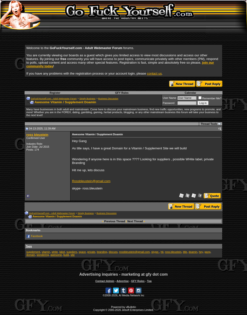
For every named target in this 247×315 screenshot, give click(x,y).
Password (168, 103)
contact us (154, 73)
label (62, 251)
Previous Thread (114, 221)
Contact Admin (104, 281)
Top (149, 281)
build (66, 254)
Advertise (122, 281)
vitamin (46, 251)
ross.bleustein (173, 251)
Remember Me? (209, 98)
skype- (155, 251)
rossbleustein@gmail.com (134, 251)
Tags (29, 246)
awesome (56, 254)
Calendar (190, 92)
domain (30, 254)
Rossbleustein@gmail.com (91, 181)
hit (162, 251)
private (91, 251)
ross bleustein (37, 134)
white (55, 251)
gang (207, 251)
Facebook (37, 236)
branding (102, 251)
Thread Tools (209, 123)
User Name (169, 97)
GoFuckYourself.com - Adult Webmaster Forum (54, 98)
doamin (193, 251)
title (185, 251)
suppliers (71, 251)
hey (201, 251)
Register (55, 92)
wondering (42, 254)
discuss (113, 251)
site (73, 254)
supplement (33, 251)
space (82, 251)
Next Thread (135, 221)
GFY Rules (121, 92)
